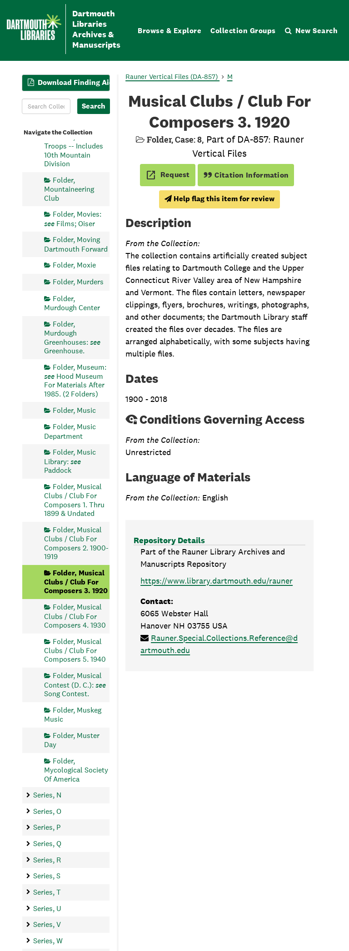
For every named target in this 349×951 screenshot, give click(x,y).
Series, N (47, 795)
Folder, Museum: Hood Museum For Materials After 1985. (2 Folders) (75, 380)
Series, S (46, 876)
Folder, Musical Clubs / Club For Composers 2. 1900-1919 (76, 543)
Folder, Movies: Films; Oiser (72, 218)
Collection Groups (243, 30)
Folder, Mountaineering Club (69, 189)
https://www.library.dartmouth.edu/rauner (216, 580)
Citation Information (246, 175)
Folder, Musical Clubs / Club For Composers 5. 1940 (75, 650)
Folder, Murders (78, 282)
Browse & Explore (169, 30)
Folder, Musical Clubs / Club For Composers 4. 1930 (75, 616)
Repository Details (169, 540)
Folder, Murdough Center (72, 303)
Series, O (47, 811)
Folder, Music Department (70, 431)
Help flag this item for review (219, 198)
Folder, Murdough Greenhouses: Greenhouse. (72, 337)
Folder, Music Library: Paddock (70, 461)
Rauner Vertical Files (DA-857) (172, 76)
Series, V (47, 924)
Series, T (47, 892)
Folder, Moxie (74, 265)
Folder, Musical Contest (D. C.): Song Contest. (75, 684)
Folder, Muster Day (72, 740)
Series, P (46, 827)
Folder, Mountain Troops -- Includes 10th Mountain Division (75, 150)
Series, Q (47, 843)
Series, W (48, 941)
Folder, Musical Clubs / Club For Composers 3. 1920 (76, 582)
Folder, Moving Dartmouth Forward (76, 244)
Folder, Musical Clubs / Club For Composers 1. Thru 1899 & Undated (74, 500)
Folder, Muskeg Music (72, 714)
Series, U (47, 908)
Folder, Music (74, 410)
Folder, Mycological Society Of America (76, 770)
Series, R (47, 860)
